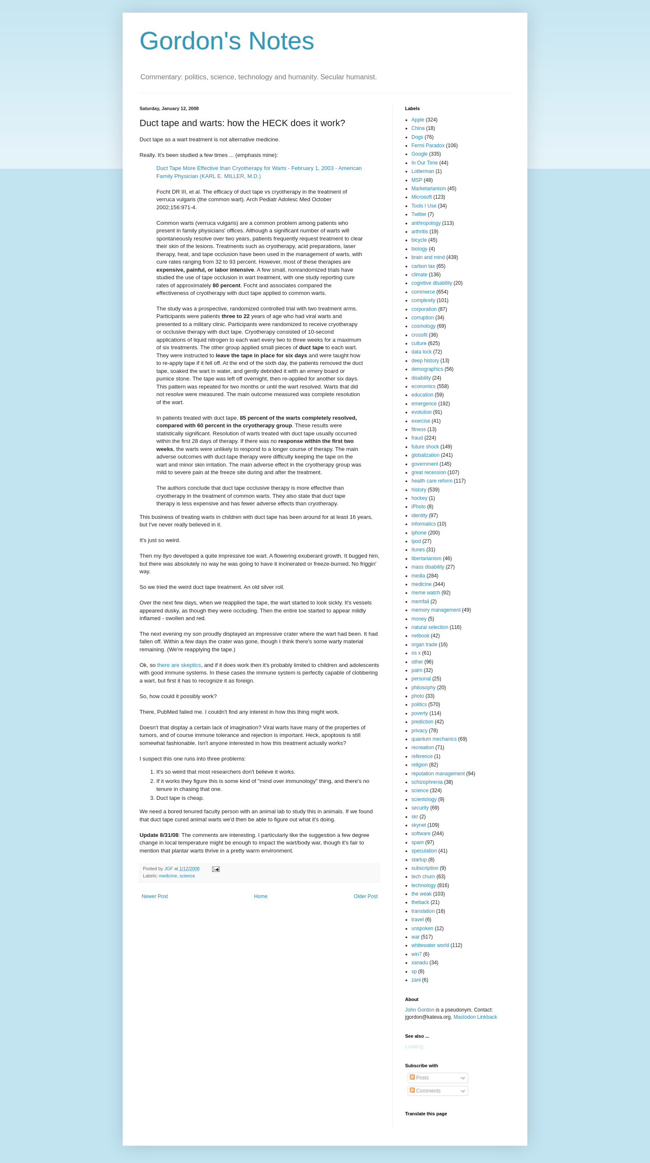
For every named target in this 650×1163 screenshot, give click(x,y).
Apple (417, 120)
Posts (419, 1078)
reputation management (438, 774)
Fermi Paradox (428, 145)
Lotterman (422, 171)
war (415, 937)
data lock (421, 352)
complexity (423, 300)
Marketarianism (428, 189)
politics (419, 704)
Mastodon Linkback (475, 1017)
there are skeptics (179, 665)
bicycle (419, 240)
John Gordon (419, 1010)
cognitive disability (431, 283)
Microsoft (421, 197)
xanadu (419, 963)
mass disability (427, 567)
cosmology (423, 326)
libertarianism (426, 558)
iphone (419, 533)
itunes (418, 550)
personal (421, 679)
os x (416, 653)
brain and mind (428, 257)
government (424, 464)
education (422, 395)
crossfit (419, 335)
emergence (424, 404)
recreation (422, 747)
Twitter (418, 214)
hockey (419, 498)
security (420, 808)
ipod (416, 541)
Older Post (366, 896)
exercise (420, 421)
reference (422, 756)
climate (419, 275)
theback (420, 902)
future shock (425, 447)
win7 (416, 954)
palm (416, 670)
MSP (416, 180)
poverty (419, 713)
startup (419, 860)
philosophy (423, 688)
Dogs (417, 137)
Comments (425, 1091)
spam (417, 842)
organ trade (424, 645)
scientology (424, 799)
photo (417, 696)
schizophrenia (427, 782)
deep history (425, 361)
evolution (421, 412)
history (418, 490)
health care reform (431, 481)
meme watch (425, 593)
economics (423, 386)
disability (421, 378)
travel (417, 920)
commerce (423, 292)
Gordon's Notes (227, 41)
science (187, 875)
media (418, 576)
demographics (427, 369)
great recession (428, 472)
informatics (423, 524)
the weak (421, 894)
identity (419, 515)
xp (414, 971)
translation (423, 911)
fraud (417, 438)
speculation (424, 851)
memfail (420, 601)
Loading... (416, 1047)
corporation (424, 309)
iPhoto (418, 507)
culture (419, 343)
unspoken (422, 928)
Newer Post (155, 896)
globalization (425, 455)
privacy (419, 731)
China (417, 128)
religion (419, 765)
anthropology (425, 223)
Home (261, 896)
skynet (418, 825)
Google (419, 154)
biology (419, 249)
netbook (420, 636)
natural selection (429, 627)
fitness (418, 429)
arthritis (419, 232)
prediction (422, 722)
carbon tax (423, 266)
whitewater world (430, 945)
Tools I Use (423, 206)
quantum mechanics (434, 739)
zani (416, 980)
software (420, 833)
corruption (422, 318)
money (419, 619)
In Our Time (424, 163)
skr (414, 817)
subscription (424, 868)
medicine (168, 875)
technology (423, 885)
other (417, 662)
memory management (436, 610)
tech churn (423, 877)
